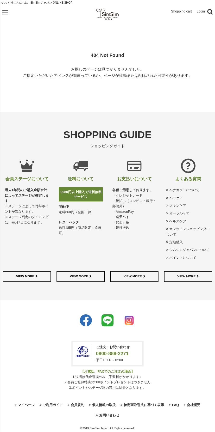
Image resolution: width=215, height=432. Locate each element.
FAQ (175, 405)
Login (201, 11)
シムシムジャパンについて (189, 250)
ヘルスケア (177, 221)
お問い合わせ (109, 415)
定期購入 (176, 242)
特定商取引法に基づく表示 (144, 405)
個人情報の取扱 (104, 405)
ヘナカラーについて (184, 190)
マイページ (26, 405)
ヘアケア (176, 198)
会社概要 (193, 405)
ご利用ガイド (53, 405)
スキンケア (177, 205)
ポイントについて (182, 258)
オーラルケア (179, 213)
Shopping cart (181, 11)
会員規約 (77, 405)
